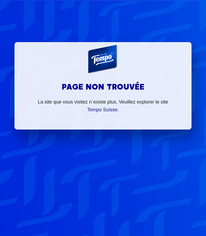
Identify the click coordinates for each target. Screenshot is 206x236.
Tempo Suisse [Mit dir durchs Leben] (102, 109)
